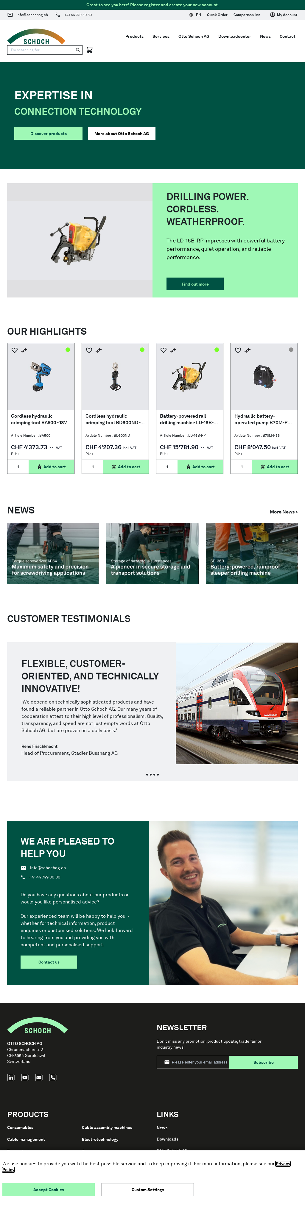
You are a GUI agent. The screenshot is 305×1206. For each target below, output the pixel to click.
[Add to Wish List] (15, 350)
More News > (284, 512)
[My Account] (283, 15)
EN (195, 15)
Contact (287, 36)
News (265, 36)
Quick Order (217, 15)
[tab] (147, 775)
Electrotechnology (100, 1139)
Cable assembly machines (107, 1127)
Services (160, 36)
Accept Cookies (48, 1189)
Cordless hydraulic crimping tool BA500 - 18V (39, 419)
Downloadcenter (234, 36)
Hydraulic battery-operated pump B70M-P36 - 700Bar (263, 419)
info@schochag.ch (32, 15)
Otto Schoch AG (193, 36)
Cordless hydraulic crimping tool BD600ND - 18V (112, 419)
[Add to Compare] (24, 350)
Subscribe (263, 1062)
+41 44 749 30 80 (78, 15)
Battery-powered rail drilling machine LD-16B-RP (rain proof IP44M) (187, 419)
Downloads (167, 1139)
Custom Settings (148, 1189)
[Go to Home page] (36, 36)
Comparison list (247, 15)
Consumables (20, 1127)
